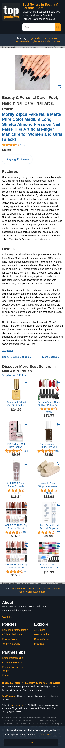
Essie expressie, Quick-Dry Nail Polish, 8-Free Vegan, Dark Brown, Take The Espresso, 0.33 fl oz (49, 446)
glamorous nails (41, 41)
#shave (47, 588)
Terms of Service (11, 643)
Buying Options (17, 159)
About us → (8, 616)
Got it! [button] (31, 742)
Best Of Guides (42, 634)
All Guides (39, 629)
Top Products (9, 696)
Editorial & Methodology (15, 629)
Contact (6, 675)
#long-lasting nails (35, 591)
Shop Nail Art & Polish (14, 375)
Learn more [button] (46, 734)
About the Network (12, 662)
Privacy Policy (9, 639)
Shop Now (7, 350)
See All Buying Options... (16, 356)
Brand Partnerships (12, 657)
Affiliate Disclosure (12, 634)
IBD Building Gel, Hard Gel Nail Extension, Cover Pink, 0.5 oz (16, 446)
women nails (22, 41)
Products (39, 643)
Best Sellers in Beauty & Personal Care (40, 6)
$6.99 (6, 150)
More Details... (50, 356)
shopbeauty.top (16, 705)
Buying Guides (42, 639)
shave (57, 41)
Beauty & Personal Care (23, 97)
